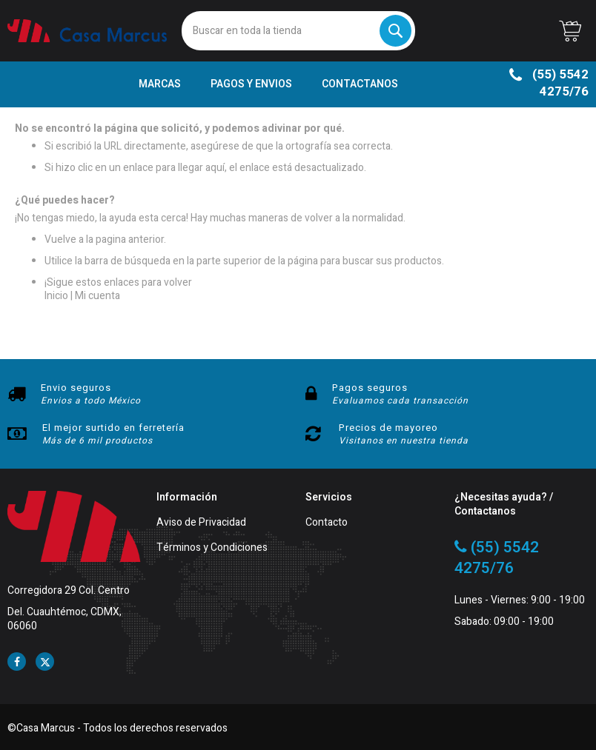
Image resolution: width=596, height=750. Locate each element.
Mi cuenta (97, 296)
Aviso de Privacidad (201, 523)
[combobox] (298, 31)
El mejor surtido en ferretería (113, 428)
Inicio (56, 296)
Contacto (326, 523)
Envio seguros (76, 388)
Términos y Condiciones (212, 548)
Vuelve (60, 239)
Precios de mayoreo (388, 428)
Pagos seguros (370, 388)
